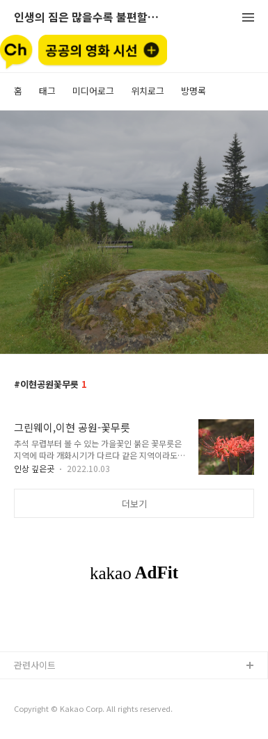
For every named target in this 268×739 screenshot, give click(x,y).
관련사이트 (35, 665)
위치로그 (147, 90)
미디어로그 (93, 90)
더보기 (134, 503)
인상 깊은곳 (34, 468)
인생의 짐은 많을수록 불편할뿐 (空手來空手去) (90, 17)
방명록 (193, 90)
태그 (47, 90)
